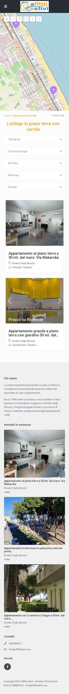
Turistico (27, 267)
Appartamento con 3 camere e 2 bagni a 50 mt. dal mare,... (34, 617)
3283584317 (15, 643)
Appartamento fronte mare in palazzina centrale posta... (33, 550)
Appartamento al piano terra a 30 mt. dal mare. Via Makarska (33, 255)
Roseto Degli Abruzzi (23, 263)
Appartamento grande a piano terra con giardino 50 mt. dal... (33, 333)
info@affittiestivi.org (20, 649)
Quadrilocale (19, 345)
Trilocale (16, 267)
